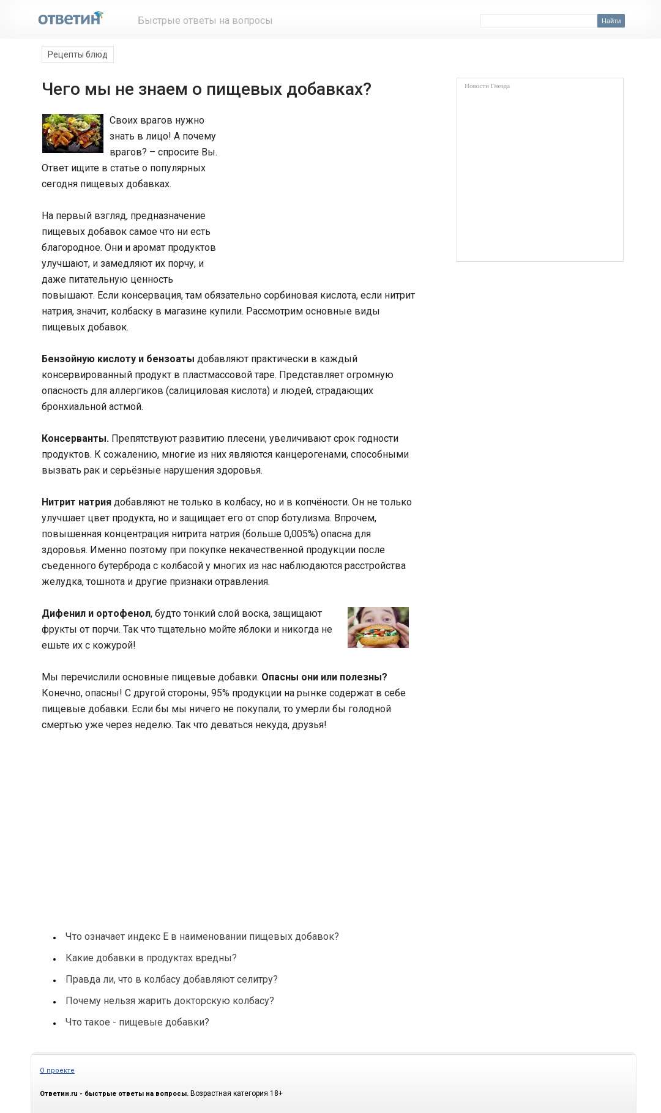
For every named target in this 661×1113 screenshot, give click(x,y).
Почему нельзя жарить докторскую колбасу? (169, 1001)
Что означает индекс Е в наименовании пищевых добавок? (202, 936)
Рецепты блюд (78, 54)
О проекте (57, 1070)
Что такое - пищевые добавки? (137, 1022)
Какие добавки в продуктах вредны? (151, 958)
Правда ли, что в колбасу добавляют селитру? (171, 979)
